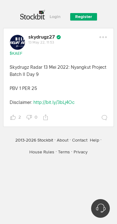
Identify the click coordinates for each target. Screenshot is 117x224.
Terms (64, 152)
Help (94, 140)
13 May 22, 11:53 (41, 42)
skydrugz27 (41, 37)
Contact (79, 140)
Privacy (81, 152)
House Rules (41, 152)
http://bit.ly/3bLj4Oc (54, 102)
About (62, 140)
